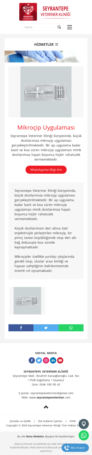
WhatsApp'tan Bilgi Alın (46, 170)
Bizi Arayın (78, 448)
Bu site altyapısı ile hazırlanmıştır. (46, 436)
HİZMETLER (46, 44)
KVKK (73, 421)
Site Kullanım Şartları (50, 421)
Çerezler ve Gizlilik (20, 421)
